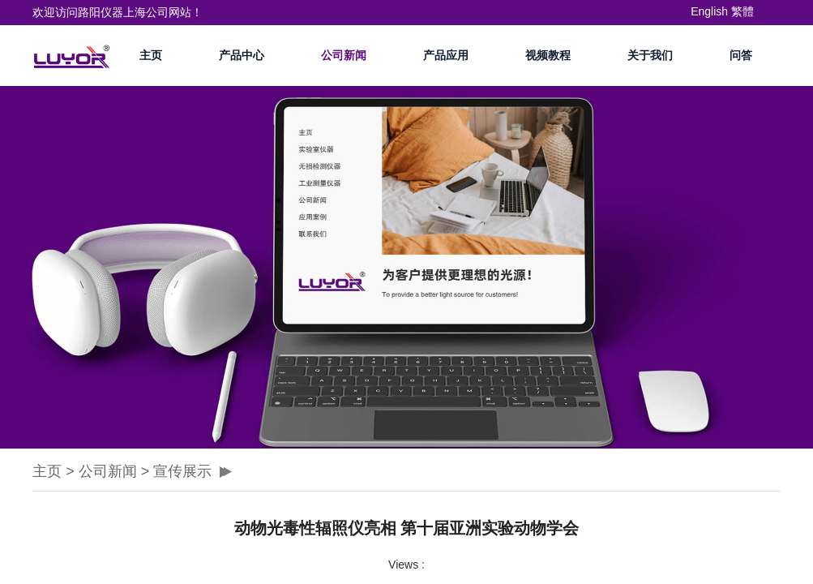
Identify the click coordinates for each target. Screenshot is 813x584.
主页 (150, 55)
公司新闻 (343, 55)
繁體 (742, 11)
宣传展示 (182, 471)
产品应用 (446, 55)
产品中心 (241, 55)
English (709, 11)
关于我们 (650, 55)
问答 (741, 55)
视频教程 (548, 55)
